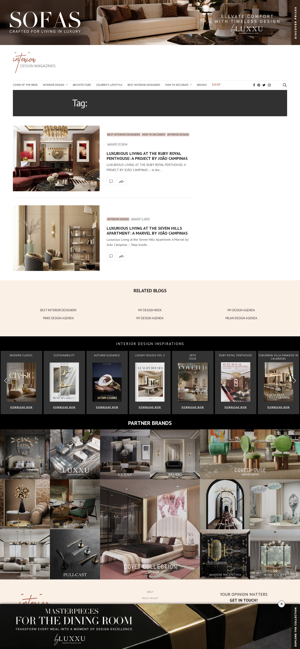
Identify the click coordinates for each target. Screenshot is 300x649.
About (150, 591)
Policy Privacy (150, 598)
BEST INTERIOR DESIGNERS (58, 310)
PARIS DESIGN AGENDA (58, 318)
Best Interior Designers (144, 84)
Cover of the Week (25, 84)
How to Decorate (176, 84)
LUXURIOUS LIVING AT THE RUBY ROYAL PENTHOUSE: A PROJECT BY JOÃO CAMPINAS (147, 156)
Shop (216, 85)
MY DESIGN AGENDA (241, 310)
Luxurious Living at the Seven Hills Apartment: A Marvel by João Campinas (147, 230)
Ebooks (202, 84)
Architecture (82, 84)
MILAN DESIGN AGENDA (241, 318)
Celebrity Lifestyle (109, 84)
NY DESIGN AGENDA (150, 318)
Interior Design (53, 84)
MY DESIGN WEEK (150, 310)
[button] (294, 380)
